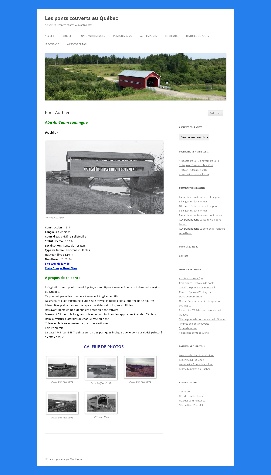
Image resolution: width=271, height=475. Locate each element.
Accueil (49, 36)
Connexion (185, 391)
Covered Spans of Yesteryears (195, 292)
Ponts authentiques (92, 36)
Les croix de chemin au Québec (196, 355)
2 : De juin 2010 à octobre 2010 (196, 165)
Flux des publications (191, 396)
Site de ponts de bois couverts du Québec (202, 319)
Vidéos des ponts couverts (194, 332)
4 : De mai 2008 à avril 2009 (194, 174)
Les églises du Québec (191, 360)
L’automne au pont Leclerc (207, 215)
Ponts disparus (122, 36)
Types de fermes (188, 328)
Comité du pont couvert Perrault (197, 287)
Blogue (67, 36)
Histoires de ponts (197, 36)
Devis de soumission (190, 296)
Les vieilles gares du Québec (194, 369)
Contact (183, 255)
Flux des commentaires (192, 400)
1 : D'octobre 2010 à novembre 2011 (199, 160)
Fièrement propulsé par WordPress (63, 459)
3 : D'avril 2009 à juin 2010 (193, 170)
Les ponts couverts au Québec (81, 18)
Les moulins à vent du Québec (196, 364)
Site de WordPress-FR (191, 405)
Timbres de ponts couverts (194, 323)
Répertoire (171, 36)
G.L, (181, 206)
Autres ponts (148, 36)
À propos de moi (76, 44)
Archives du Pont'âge (191, 278)
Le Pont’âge (52, 44)
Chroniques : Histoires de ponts (196, 283)
